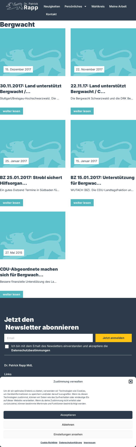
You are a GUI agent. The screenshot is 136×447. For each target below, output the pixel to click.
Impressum (89, 442)
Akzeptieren (68, 415)
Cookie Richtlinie (49, 442)
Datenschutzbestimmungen (30, 350)
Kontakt (51, 14)
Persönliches (76, 6)
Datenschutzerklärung (70, 442)
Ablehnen (68, 424)
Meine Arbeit (118, 6)
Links (8, 374)
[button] (130, 381)
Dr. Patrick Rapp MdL (18, 365)
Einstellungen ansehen (68, 434)
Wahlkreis (98, 6)
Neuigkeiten (52, 6)
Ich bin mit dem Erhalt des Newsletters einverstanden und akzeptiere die (59, 348)
